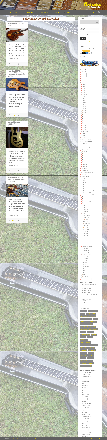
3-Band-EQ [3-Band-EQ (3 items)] (83, 311)
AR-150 (84, 109)
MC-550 (85, 166)
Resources (29, 12)
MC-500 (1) (85, 164)
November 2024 (85, 379)
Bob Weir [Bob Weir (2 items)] (89, 319)
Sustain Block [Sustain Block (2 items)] (84, 360)
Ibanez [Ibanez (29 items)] (83, 332)
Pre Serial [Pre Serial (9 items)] (94, 345)
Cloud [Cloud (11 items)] (95, 319)
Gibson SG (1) (86, 229)
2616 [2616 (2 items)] (88, 313)
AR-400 (84, 123)
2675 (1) (85, 184)
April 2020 (84, 423)
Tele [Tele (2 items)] (90, 360)
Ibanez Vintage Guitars (15, 438)
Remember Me (85, 35)
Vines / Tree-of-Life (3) (87, 279)
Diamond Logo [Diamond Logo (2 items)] (84, 321)
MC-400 (85, 162)
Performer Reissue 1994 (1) (89, 172)
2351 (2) (86, 236)
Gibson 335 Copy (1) (88, 213)
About (69, 12)
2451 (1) (86, 227)
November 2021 (85, 403)
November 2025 (85, 372)
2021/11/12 (13, 170)
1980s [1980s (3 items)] (95, 311)
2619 (84, 96)
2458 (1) (86, 240)
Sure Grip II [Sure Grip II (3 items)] (90, 358)
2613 (84, 88)
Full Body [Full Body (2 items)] (89, 324)
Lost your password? (85, 42)
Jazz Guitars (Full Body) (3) (88, 141)
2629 (84, 273)
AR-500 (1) (85, 127)
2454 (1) (85, 268)
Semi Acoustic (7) (86, 266)
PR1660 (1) (87, 211)
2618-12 (85, 94)
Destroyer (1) (87, 217)
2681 (84, 188)
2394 (84, 199)
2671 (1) (85, 180)
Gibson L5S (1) (86, 221)
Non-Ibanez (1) (85, 168)
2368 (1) (86, 258)
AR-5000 (85, 129)
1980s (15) (84, 76)
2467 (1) (85, 270)
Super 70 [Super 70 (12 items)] (83, 355)
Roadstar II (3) (85, 262)
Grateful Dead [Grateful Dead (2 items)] (84, 329)
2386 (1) (86, 238)
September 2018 (85, 436)
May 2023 (84, 387)
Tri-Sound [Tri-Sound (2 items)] (83, 365)
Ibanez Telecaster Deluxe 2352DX (90, 284)
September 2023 (85, 385)
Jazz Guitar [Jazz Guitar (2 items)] (90, 332)
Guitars (17, 12)
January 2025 (85, 374)
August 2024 (85, 381)
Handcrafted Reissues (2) (88, 139)
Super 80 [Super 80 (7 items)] (90, 355)
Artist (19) (84, 82)
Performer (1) (85, 170)
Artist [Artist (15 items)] (83, 319)
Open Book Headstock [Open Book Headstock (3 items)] (85, 342)
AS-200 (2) (85, 277)
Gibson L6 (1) (86, 225)
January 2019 (85, 430)
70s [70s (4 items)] (89, 311)
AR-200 (84, 111)
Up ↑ (100, 438)
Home (9, 12)
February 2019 (85, 427)
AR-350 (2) (85, 121)
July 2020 (84, 421)
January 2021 (85, 414)
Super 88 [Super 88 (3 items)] (83, 358)
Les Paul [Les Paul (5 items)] (83, 337)
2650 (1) (86, 242)
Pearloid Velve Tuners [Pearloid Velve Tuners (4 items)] (85, 345)
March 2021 (84, 412)
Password (82, 31)
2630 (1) (85, 98)
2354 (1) (85, 197)
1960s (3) (84, 72)
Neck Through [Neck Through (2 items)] (84, 339)
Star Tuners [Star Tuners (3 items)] (83, 352)
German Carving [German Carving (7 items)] (84, 326)
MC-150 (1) (85, 154)
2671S (84, 182)
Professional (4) (85, 176)
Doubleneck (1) (85, 137)
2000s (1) (84, 80)
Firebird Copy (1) (87, 201)
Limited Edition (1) (86, 147)
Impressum (87, 438)
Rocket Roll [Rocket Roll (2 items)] (91, 347)
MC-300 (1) (85, 158)
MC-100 (85, 152)
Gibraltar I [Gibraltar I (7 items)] (92, 326)
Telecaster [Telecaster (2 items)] (83, 363)
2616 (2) (85, 143)
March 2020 (84, 425)
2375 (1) (86, 248)
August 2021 (85, 410)
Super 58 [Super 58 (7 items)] (91, 352)
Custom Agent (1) (87, 193)
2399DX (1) (87, 223)
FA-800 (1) (85, 145)
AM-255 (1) (85, 102)
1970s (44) (84, 74)
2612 (84, 86)
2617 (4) (85, 90)
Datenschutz (94, 438)
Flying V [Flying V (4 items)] (83, 324)
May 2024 (84, 383)
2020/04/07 (13, 219)
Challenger (86, 250)
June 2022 (84, 396)
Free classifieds (44, 12)
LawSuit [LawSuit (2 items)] (94, 334)
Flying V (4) (85, 203)
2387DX (86, 209)
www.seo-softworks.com (35, 438)
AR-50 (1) (85, 125)
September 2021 (85, 407)
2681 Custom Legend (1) (89, 190)
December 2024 (85, 376)
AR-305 (84, 119)
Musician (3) (85, 150)
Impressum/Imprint (86, 295)
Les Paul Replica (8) (87, 231)
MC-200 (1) (85, 156)
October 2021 (85, 405)
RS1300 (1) (85, 264)
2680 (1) (85, 186)
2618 (84, 92)
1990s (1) (84, 78)
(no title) (84, 290)
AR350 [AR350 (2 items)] (93, 316)
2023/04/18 (13, 64)
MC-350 (85, 160)
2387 (85, 205)
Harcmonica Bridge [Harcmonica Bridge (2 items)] (93, 329)
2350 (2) (86, 234)
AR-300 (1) (85, 113)
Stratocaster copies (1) (88, 246)
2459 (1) (87, 219)
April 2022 (84, 401)
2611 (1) (85, 84)
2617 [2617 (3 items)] (93, 313)
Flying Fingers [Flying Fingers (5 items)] (93, 321)
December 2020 (85, 416)
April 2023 (84, 390)
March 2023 (84, 392)
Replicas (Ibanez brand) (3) (88, 195)
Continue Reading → (14, 58)
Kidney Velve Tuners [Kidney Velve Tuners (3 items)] (85, 334)
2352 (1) (86, 256)
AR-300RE (85, 117)
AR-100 (84, 104)
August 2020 (85, 419)
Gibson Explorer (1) (87, 215)
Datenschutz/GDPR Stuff (88, 299)
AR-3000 (85, 115)
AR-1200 (85, 106)
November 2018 (85, 432)
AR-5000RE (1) (86, 131)
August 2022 (85, 394)
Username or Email (82, 29)
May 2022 (84, 399)
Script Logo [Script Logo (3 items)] (83, 350)
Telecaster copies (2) (88, 254)
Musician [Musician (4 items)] (89, 337)
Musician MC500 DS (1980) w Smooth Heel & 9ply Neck (17, 179)
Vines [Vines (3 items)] (89, 365)
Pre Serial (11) (85, 174)
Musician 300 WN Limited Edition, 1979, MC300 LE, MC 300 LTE (17, 73)
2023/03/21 (13, 114)
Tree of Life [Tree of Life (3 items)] (90, 363)
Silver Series (87, 252)
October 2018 (85, 434)
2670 (84, 178)
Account (58, 12)
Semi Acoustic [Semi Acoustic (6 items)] (92, 350)
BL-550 (84, 135)
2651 (85, 244)
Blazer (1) (84, 133)
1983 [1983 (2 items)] (82, 313)
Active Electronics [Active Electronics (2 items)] (85, 316)
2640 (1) (85, 100)
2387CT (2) (87, 207)
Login (93, 12)
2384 (85, 260)
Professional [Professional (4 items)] (84, 347)
